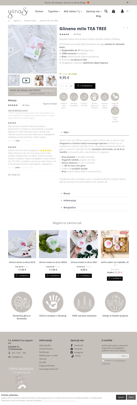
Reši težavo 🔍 (72, 11)
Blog (98, 15)
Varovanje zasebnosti (48, 368)
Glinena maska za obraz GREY (84, 262)
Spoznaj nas (93, 11)
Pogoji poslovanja (47, 365)
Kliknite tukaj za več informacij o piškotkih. (59, 400)
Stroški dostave (46, 348)
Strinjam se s (108, 360)
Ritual (67, 193)
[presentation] (11, 50)
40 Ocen (26, 105)
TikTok (77, 355)
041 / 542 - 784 (19, 352)
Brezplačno (70, 207)
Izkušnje (42, 358)
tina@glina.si (17, 356)
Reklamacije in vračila (48, 355)
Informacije (70, 200)
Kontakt (42, 362)
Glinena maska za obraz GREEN (53, 262)
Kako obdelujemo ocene (17, 110)
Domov (9, 20)
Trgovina (53, 11)
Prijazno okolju (30, 20)
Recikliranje (44, 352)
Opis (66, 132)
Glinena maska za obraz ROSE (22, 262)
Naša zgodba (45, 345)
